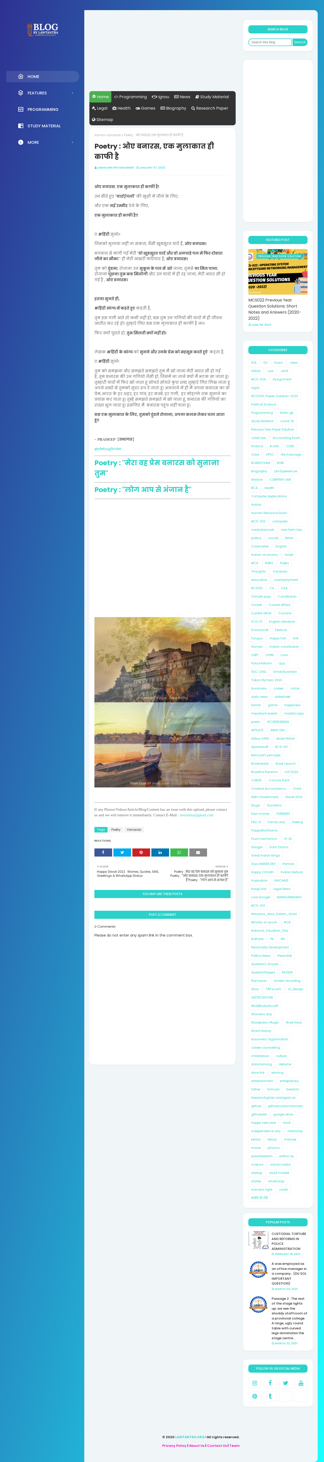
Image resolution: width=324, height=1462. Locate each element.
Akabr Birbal (285, 738)
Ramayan (259, 981)
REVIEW (287, 972)
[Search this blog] (270, 42)
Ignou (160, 97)
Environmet (259, 630)
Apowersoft (259, 747)
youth (283, 1189)
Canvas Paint (279, 780)
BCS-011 (281, 747)
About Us (197, 1445)
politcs (256, 538)
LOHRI (270, 655)
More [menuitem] (28, 142)
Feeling (297, 822)
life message (291, 454)
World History (261, 1031)
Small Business (285, 671)
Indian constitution (284, 646)
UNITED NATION (262, 997)
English (281, 546)
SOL (254, 362)
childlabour (260, 1056)
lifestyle (256, 479)
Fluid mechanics (264, 839)
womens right (261, 1189)
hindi (287, 1123)
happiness (292, 705)
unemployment (286, 580)
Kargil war (259, 889)
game (272, 705)
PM (283, 939)
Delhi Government (264, 797)
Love (284, 655)
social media (280, 1164)
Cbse (255, 454)
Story (255, 989)
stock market (279, 1173)
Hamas (288, 864)
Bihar (289, 538)
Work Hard (294, 1022)
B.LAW (274, 446)
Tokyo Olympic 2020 (266, 680)
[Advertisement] (162, 55)
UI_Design (295, 989)
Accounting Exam (286, 438)
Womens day (261, 1014)
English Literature (282, 621)
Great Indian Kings (265, 855)
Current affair (261, 613)
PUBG (269, 563)
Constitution (287, 596)
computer (280, 521)
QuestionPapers (263, 972)
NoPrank (257, 939)
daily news (259, 697)
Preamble (284, 955)
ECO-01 (256, 621)
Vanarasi (114, 135)
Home (100, 97)
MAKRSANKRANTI (289, 897)
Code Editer (260, 546)
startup (256, 1173)
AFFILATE (257, 730)
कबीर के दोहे (259, 1198)
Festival (281, 630)
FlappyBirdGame (264, 830)
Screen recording (287, 981)
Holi (295, 638)
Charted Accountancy (268, 788)
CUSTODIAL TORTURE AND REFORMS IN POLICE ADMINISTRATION (289, 1241)
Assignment (282, 379)
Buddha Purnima (264, 772)
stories (256, 1181)
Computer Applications (269, 496)
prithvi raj (286, 1156)
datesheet (282, 697)
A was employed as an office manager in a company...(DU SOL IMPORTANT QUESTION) (289, 1273)
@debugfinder (108, 448)
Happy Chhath (262, 872)
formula (273, 1089)
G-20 (288, 839)
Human (257, 646)
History (256, 504)
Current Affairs (280, 605)
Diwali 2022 (293, 797)
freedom (292, 1089)
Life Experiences (286, 471)
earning (277, 1072)
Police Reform (261, 663)
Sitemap (102, 120)
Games (145, 108)
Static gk (286, 413)
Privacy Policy (174, 1445)
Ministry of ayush (264, 922)
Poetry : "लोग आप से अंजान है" (142, 489)
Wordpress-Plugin (265, 1022)
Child (297, 788)
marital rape (293, 713)
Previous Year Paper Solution (272, 429)
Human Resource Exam (269, 513)
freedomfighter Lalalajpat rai (273, 1097)
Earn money (260, 813)
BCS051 (257, 588)
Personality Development (270, 947)
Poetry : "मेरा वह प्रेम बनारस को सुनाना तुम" (156, 468)
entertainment (262, 1081)
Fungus (257, 638)
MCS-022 (258, 521)
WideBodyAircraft (264, 1006)
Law (271, 371)
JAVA (284, 371)
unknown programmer (115, 168)
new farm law (291, 529)
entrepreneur (289, 1081)
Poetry (115, 829)
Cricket (256, 605)
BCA (254, 488)
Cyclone (284, 613)
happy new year (263, 1123)
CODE (290, 446)
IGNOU (256, 371)
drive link (258, 1072)
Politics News (261, 955)
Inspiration (259, 880)
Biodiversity (260, 763)
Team (234, 1445)
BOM (280, 463)
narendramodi (262, 529)
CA (272, 588)
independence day (266, 1131)
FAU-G (256, 822)
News (182, 97)
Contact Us (217, 1445)
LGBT (255, 655)
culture (281, 1056)
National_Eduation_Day (269, 930)
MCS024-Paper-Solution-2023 (274, 396)
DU (266, 362)
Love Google (260, 897)
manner (290, 1139)
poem (255, 722)
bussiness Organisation (269, 1039)
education (259, 580)
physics (274, 1148)
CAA (284, 588)
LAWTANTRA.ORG (190, 1437)
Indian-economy (264, 555)
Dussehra (274, 805)
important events (264, 713)
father (255, 1089)
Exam (278, 362)
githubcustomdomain (285, 1106)
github (256, 1106)
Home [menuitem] (28, 76)
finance (257, 446)
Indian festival (292, 872)
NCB (287, 922)
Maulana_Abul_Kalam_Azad (274, 914)
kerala (256, 1139)
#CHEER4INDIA (278, 722)
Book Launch (286, 763)
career (279, 688)
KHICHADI (281, 880)
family (256, 705)
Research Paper (209, 108)
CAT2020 (291, 772)
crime (294, 688)
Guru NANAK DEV (263, 864)
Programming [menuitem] (38, 109)
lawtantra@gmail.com (196, 815)
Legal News (282, 889)
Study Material (212, 97)
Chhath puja (261, 596)
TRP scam (273, 989)
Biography (173, 108)
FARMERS (283, 813)
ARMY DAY (277, 730)
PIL (272, 939)
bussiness (259, 688)
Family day (276, 822)
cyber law (258, 438)
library (272, 1139)
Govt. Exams (279, 847)
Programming (130, 97)
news (294, 362)
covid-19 (287, 421)
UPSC (270, 454)
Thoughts (258, 571)
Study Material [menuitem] (39, 126)
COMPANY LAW (280, 479)
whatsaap (276, 1181)
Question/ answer (264, 964)
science (257, 1164)
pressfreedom (262, 1156)
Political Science (263, 404)
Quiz (282, 663)
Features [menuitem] (32, 93)
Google (256, 847)
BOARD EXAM (260, 463)
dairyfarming (261, 1064)
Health (121, 108)
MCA (254, 563)
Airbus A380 (260, 738)
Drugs (255, 805)
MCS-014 (258, 905)
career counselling (265, 1047)
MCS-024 (258, 379)
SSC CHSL (258, 671)
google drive (283, 1114)
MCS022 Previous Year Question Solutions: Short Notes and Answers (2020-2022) (274, 309)
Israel (289, 555)
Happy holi (278, 638)
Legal (99, 108)
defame (285, 1064)
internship (295, 1131)
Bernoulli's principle (265, 755)
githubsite (259, 1114)
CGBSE (256, 780)
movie (256, 1148)
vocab (273, 538)
